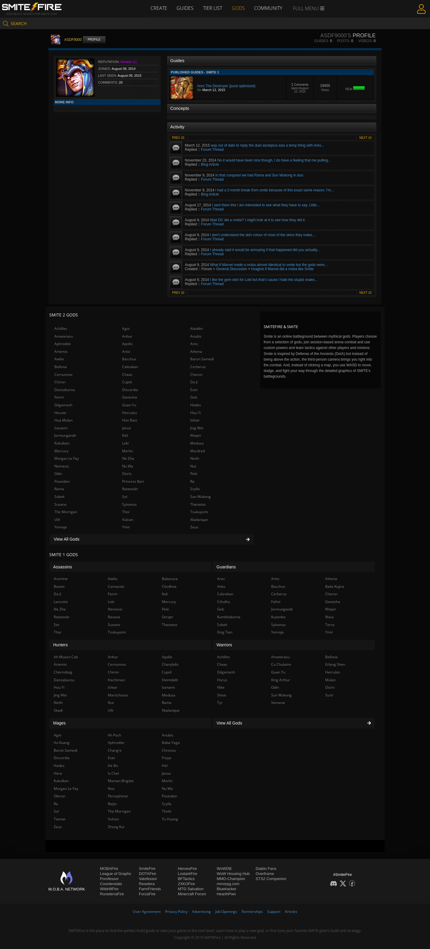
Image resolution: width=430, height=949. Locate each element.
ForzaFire (147, 894)
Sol (124, 496)
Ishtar (195, 420)
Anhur (127, 336)
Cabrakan (130, 366)
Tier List (212, 8)
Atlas (221, 586)
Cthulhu (223, 601)
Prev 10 (178, 137)
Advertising (201, 911)
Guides (185, 8)
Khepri (195, 435)
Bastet (59, 586)
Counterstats (111, 884)
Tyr (219, 702)
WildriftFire (109, 889)
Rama (59, 488)
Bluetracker (226, 889)
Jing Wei (196, 427)
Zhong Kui (116, 826)
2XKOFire (186, 884)
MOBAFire (109, 868)
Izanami (60, 427)
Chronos (169, 750)
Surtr (329, 695)
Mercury (61, 450)
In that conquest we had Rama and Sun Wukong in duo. (259, 175)
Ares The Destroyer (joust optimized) (226, 86)
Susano (60, 504)
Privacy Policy (176, 911)
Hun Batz (129, 420)
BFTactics (186, 878)
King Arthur (280, 679)
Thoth (166, 811)
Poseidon (62, 481)
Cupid (127, 381)
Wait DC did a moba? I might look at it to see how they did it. (257, 220)
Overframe (265, 873)
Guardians (226, 567)
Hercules (129, 412)
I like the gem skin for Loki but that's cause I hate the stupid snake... (263, 280)
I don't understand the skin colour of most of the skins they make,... (263, 235)
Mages (59, 723)
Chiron (59, 381)
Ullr (57, 519)
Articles (291, 911)
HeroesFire (187, 868)
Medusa (197, 443)
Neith (194, 458)
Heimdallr (170, 679)
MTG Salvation (190, 889)
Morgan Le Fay (66, 458)
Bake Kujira (334, 586)
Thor (126, 511)
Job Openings (226, 911)
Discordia (130, 389)
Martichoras (118, 695)
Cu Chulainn (281, 664)
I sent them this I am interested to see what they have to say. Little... (266, 205)
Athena (196, 351)
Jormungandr (65, 435)
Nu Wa (127, 466)
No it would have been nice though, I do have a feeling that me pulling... (274, 160)
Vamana (278, 702)
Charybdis (170, 664)
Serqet (167, 616)
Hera (58, 773)
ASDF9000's (335, 36)
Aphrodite (62, 343)
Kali (125, 435)
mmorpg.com (228, 884)
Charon (196, 374)
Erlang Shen (335, 664)
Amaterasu (63, 336)
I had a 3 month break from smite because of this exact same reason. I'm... (274, 190)
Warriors (224, 644)
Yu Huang (170, 819)
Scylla (195, 488)
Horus (222, 679)
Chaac (127, 374)
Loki (125, 443)
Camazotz (116, 586)
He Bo (113, 765)
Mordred (197, 450)
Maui (329, 616)
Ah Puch (114, 735)
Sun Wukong (200, 496)
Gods (238, 8)
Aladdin (196, 328)
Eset (193, 389)
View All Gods (152, 539)
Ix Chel (113, 773)
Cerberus (198, 366)
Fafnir (276, 601)
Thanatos (198, 504)
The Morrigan (65, 511)
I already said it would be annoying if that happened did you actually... (265, 250)
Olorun (59, 796)
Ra (192, 481)
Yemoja (60, 527)
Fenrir (59, 397)
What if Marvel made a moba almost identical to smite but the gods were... (269, 265)
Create (158, 8)
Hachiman (116, 679)
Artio (126, 351)
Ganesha (129, 397)
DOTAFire (147, 873)
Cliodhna (169, 586)
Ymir (126, 527)
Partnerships (252, 911)
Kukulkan (61, 443)
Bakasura (170, 578)
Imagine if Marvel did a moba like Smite (282, 269)
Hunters (60, 644)
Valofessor (148, 878)
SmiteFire (147, 868)
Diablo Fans (266, 868)
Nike (221, 687)
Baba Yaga (171, 742)
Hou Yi (195, 412)
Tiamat (59, 819)
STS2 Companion (271, 878)
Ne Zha (128, 458)
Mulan (330, 679)
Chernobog (63, 672)
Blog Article (210, 164)
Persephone (118, 796)
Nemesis (61, 466)
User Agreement (147, 911)
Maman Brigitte (121, 780)
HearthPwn (226, 894)
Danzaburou (64, 389)
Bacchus (129, 359)
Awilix (59, 359)
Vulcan (127, 519)
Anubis (196, 336)
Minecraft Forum (192, 894)
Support (273, 911)
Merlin (127, 450)
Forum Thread (212, 149)
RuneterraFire (112, 894)
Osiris (127, 473)
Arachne (61, 578)
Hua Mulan (63, 420)
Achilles (60, 328)
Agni (126, 328)
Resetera (147, 884)
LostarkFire (187, 873)
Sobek (59, 496)
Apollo (127, 343)
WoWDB (224, 868)
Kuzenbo (278, 616)
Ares (194, 343)
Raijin (112, 803)
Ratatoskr (130, 488)
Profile (94, 39)
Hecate (60, 412)
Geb (193, 397)
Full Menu (309, 8)
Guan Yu (129, 404)
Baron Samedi (202, 359)
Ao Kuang (62, 742)
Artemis (60, 351)
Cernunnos (63, 374)
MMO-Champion (231, 878)
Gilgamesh (63, 404)
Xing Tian (224, 632)
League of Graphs (115, 873)
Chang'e (115, 750)
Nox (111, 788)
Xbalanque (199, 519)
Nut (193, 466)
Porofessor (109, 878)
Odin (58, 473)
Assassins (62, 567)
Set (56, 624)
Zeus (194, 527)
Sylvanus (129, 504)
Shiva (221, 695)
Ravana (114, 616)
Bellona (60, 366)
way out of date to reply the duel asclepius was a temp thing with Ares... (267, 145)
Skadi (58, 710)
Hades (195, 404)
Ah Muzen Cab (66, 656)
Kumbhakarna (228, 616)
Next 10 (365, 137)
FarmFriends (150, 889)
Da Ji (194, 381)
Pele (193, 473)
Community (268, 8)
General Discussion (231, 269)
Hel (165, 765)
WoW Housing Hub (233, 873)
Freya (166, 757)
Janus (126, 427)
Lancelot (61, 601)
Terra (329, 624)
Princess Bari (133, 481)
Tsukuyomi (199, 511)
